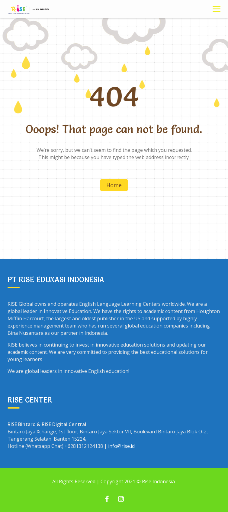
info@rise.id (121, 446)
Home (114, 185)
